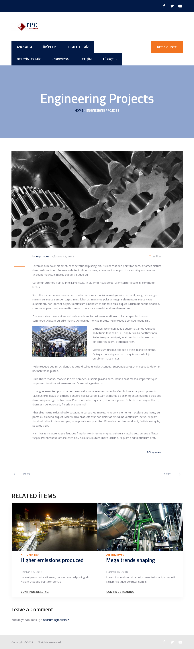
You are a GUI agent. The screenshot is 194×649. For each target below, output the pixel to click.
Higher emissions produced (52, 560)
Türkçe (108, 59)
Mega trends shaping (130, 560)
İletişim (86, 59)
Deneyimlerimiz (29, 59)
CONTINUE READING (35, 591)
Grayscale (155, 452)
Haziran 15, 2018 (31, 571)
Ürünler (49, 47)
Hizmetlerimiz (78, 47)
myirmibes (42, 256)
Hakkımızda (60, 59)
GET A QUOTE (167, 47)
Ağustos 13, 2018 (63, 256)
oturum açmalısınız (56, 620)
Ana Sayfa (24, 47)
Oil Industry (29, 555)
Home (79, 110)
